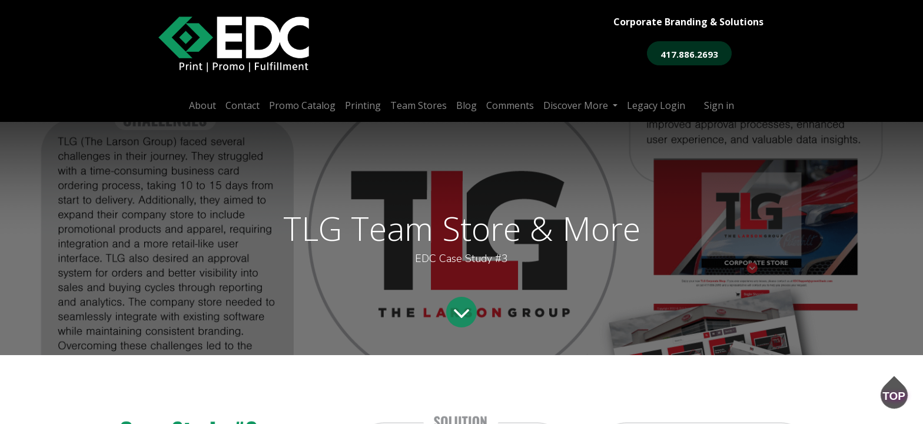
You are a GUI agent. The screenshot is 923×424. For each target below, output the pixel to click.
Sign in (719, 105)
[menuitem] (202, 105)
